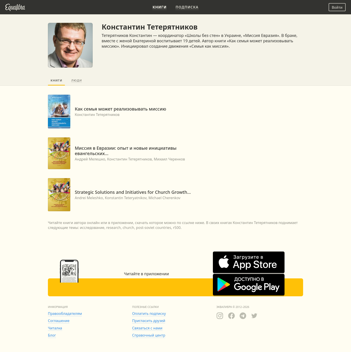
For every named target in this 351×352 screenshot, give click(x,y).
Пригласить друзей (148, 320)
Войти (337, 7)
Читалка (55, 328)
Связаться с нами (147, 328)
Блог (52, 335)
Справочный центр (148, 335)
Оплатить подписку (149, 313)
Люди (76, 80)
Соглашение (58, 320)
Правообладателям (65, 313)
